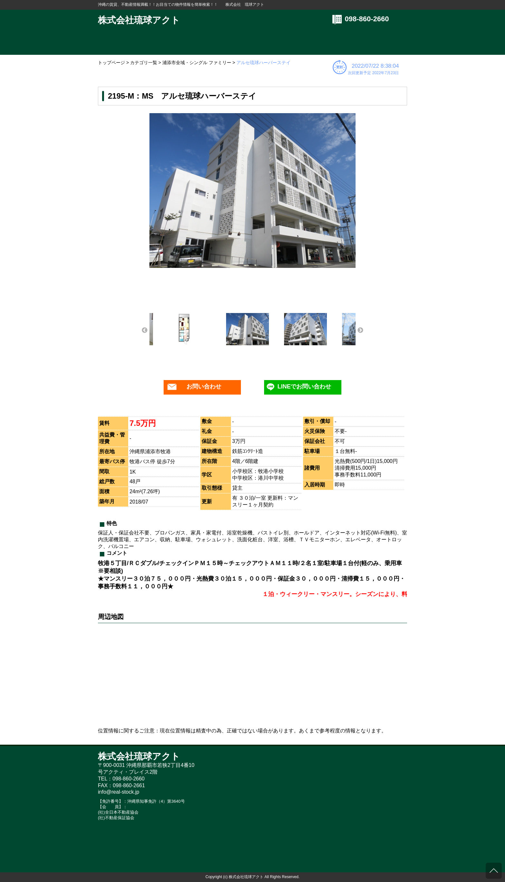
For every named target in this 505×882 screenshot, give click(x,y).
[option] (252, 190)
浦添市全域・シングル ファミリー (196, 62)
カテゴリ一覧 (143, 62)
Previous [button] (144, 330)
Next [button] (360, 330)
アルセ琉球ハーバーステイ (263, 62)
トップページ (111, 62)
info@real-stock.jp (118, 792)
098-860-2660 (367, 19)
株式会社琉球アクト (139, 20)
